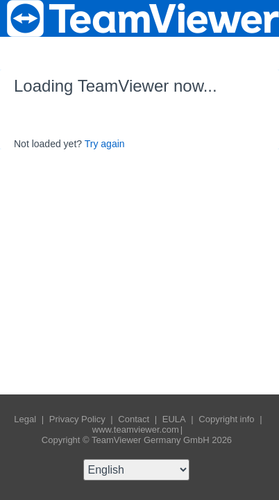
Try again (105, 143)
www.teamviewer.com (135, 429)
